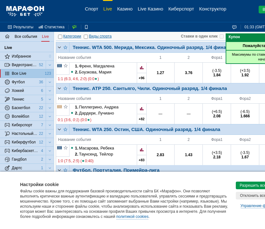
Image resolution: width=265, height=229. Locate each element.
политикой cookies (132, 216)
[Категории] (60, 37)
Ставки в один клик (199, 36)
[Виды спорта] (86, 37)
